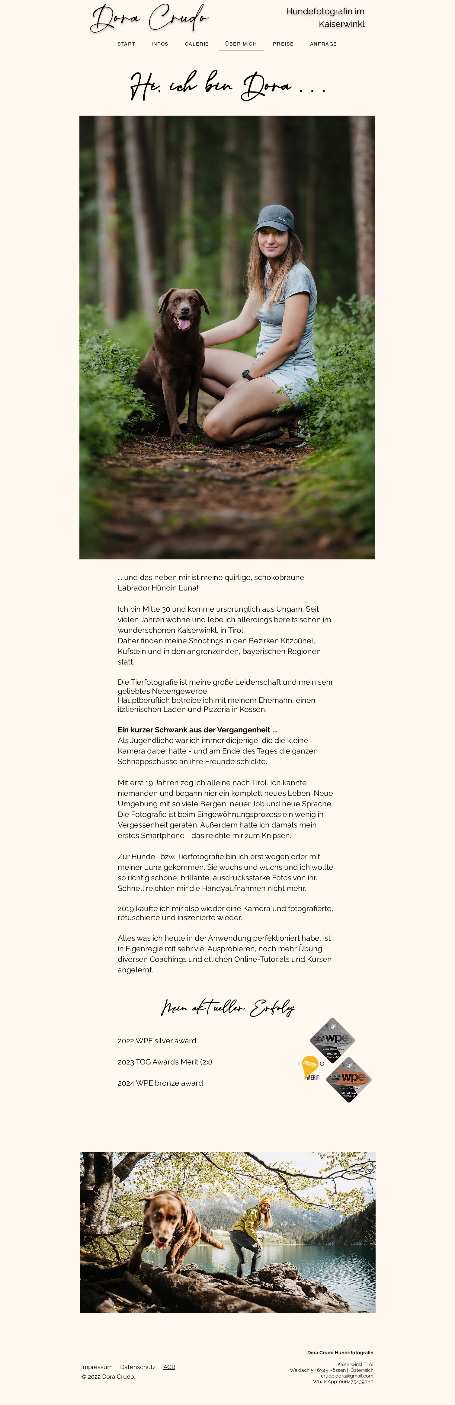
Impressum (97, 1367)
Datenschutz (138, 1367)
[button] (197, 44)
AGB (169, 1367)
